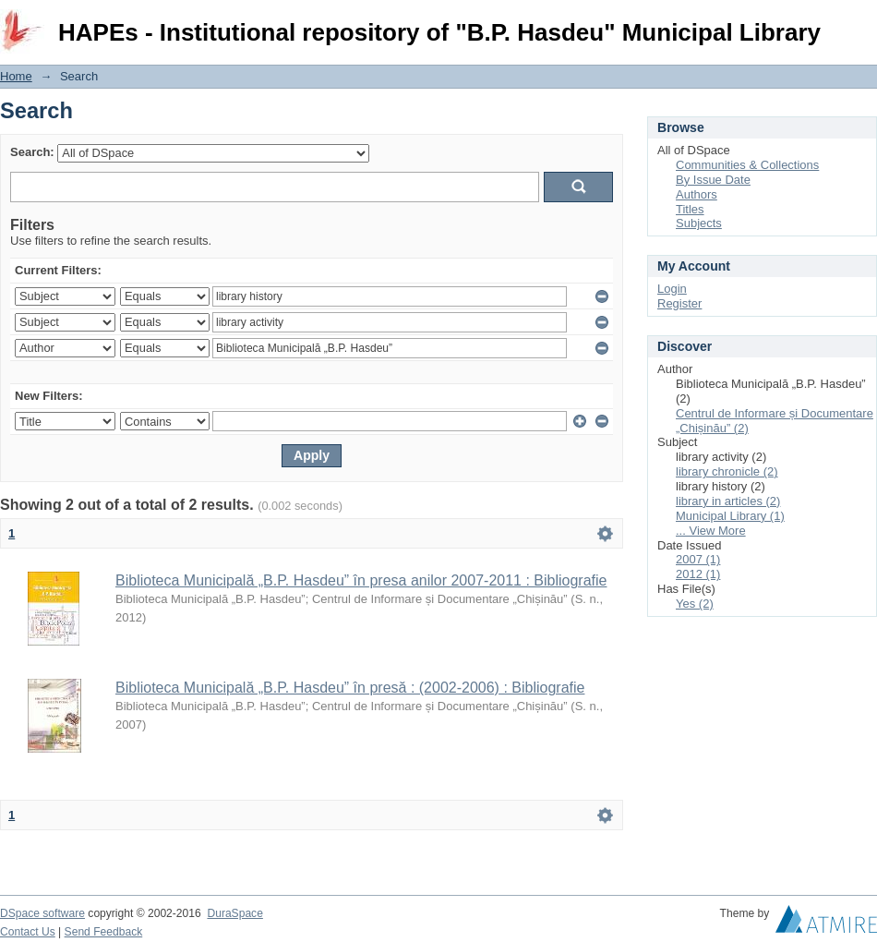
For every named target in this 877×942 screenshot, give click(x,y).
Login (862, 23)
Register (679, 303)
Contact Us (27, 931)
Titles (690, 209)
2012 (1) (698, 574)
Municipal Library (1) (730, 516)
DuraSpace (234, 913)
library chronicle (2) (727, 471)
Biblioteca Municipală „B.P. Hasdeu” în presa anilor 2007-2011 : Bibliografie (361, 580)
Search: (32, 152)
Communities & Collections (747, 165)
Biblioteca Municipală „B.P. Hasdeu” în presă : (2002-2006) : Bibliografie (349, 687)
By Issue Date (713, 180)
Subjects (699, 223)
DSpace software (42, 913)
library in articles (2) (728, 501)
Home (16, 76)
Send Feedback (104, 931)
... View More (711, 530)
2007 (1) (698, 559)
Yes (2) (695, 603)
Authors (696, 194)
